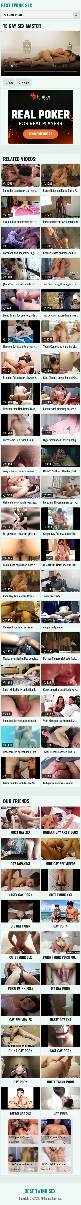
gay (11, 82)
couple (25, 82)
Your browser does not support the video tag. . (40, 53)
